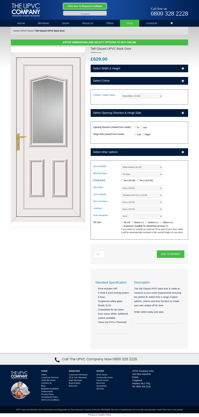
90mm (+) (138, 222)
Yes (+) (145, 180)
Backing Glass (100, 173)
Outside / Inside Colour (104, 95)
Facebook (177, 5)
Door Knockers (100, 201)
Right (146, 134)
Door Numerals (100, 215)
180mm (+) (166, 222)
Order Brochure (48, 380)
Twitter (181, 5)
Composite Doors (104, 377)
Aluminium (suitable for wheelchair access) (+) (144, 226)
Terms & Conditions (50, 400)
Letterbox (97, 208)
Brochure (73, 386)
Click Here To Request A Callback (85, 6)
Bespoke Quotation (50, 388)
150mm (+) (151, 222)
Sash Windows (75, 380)
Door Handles (99, 166)
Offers (109, 23)
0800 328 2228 (169, 13)
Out (144, 127)
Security (100, 388)
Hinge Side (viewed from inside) (109, 134)
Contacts (151, 23)
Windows (43, 23)
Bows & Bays (75, 383)
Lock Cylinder (99, 194)
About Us (87, 23)
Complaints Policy (49, 397)
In (137, 127)
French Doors (102, 380)
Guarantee (101, 386)
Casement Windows (78, 374)
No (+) (128, 180)
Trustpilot (85, 14)
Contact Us (46, 383)
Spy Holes (98, 187)
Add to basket (170, 254)
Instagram (186, 5)
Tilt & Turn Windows (78, 377)
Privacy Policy (47, 394)
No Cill (125, 222)
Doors (65, 23)
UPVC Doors (27, 31)
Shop (130, 23)
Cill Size (97, 222)
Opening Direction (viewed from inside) (112, 127)
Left (138, 134)
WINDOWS (74, 371)
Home (21, 23)
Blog (43, 386)
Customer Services (50, 377)
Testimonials (47, 391)
